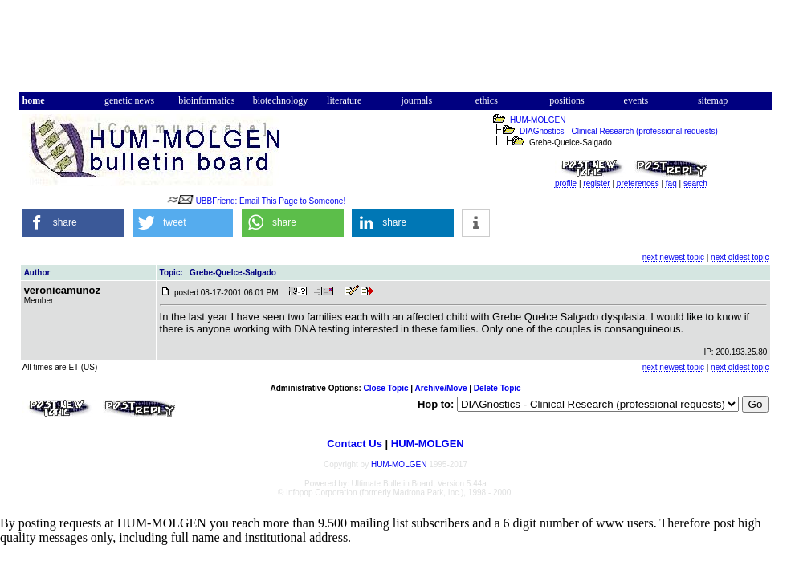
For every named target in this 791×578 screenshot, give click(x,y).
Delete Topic (497, 388)
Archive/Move (440, 388)
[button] (73, 223)
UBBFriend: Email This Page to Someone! (271, 201)
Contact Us (354, 444)
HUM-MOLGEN (537, 120)
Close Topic (386, 388)
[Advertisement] (395, 53)
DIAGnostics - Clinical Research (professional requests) (619, 131)
